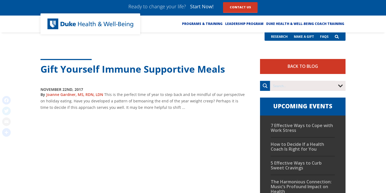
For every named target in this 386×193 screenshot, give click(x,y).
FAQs (324, 36)
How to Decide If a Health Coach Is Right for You (297, 146)
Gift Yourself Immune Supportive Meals (132, 69)
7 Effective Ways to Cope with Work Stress (302, 128)
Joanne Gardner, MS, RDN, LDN (74, 94)
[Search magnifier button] (265, 86)
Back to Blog (303, 66)
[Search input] (303, 85)
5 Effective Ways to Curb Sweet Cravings (296, 165)
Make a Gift (304, 36)
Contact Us (240, 7)
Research (279, 36)
